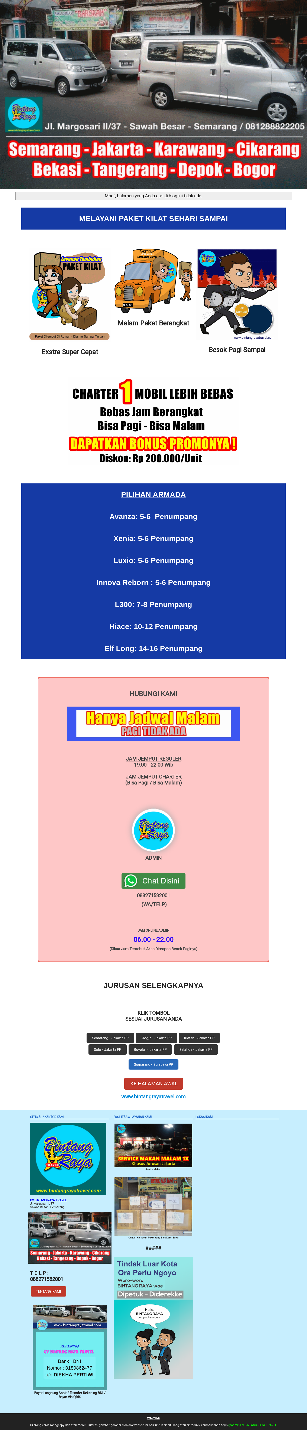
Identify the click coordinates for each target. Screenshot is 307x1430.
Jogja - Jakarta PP (156, 1038)
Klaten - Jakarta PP (199, 1038)
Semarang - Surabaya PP (153, 1064)
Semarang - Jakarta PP (110, 1038)
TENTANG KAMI (48, 1291)
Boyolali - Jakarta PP (150, 1049)
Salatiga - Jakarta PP (196, 1049)
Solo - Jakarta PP (107, 1049)
